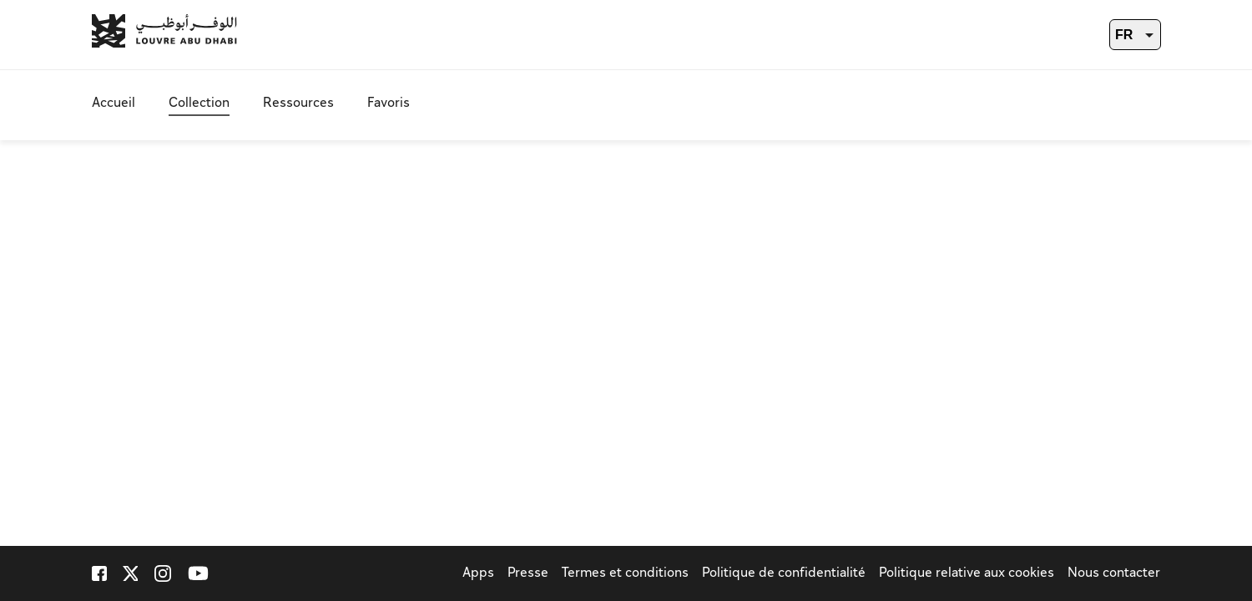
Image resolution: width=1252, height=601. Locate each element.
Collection (199, 104)
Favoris (388, 104)
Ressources (298, 104)
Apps (478, 573)
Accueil (113, 104)
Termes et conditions (625, 573)
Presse (527, 573)
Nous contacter (1114, 573)
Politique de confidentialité (784, 573)
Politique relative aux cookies (966, 573)
